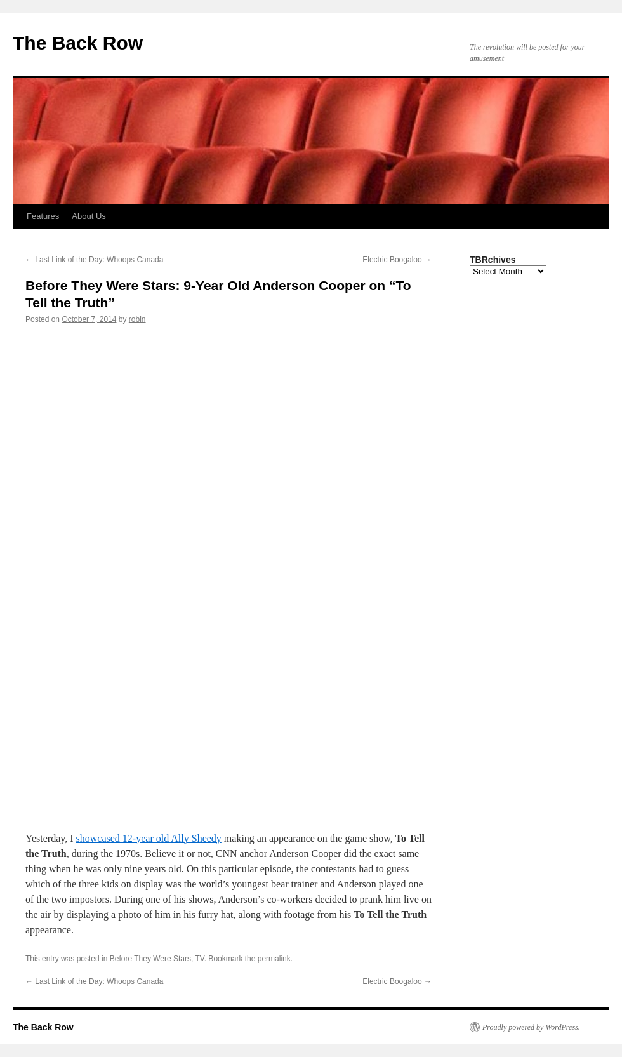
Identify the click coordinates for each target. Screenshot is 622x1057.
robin (137, 319)
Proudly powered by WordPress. (531, 1027)
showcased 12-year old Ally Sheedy (149, 838)
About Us (88, 216)
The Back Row (78, 42)
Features (43, 216)
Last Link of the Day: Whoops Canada (94, 259)
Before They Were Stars (150, 958)
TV (199, 958)
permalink (274, 958)
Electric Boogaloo (397, 259)
